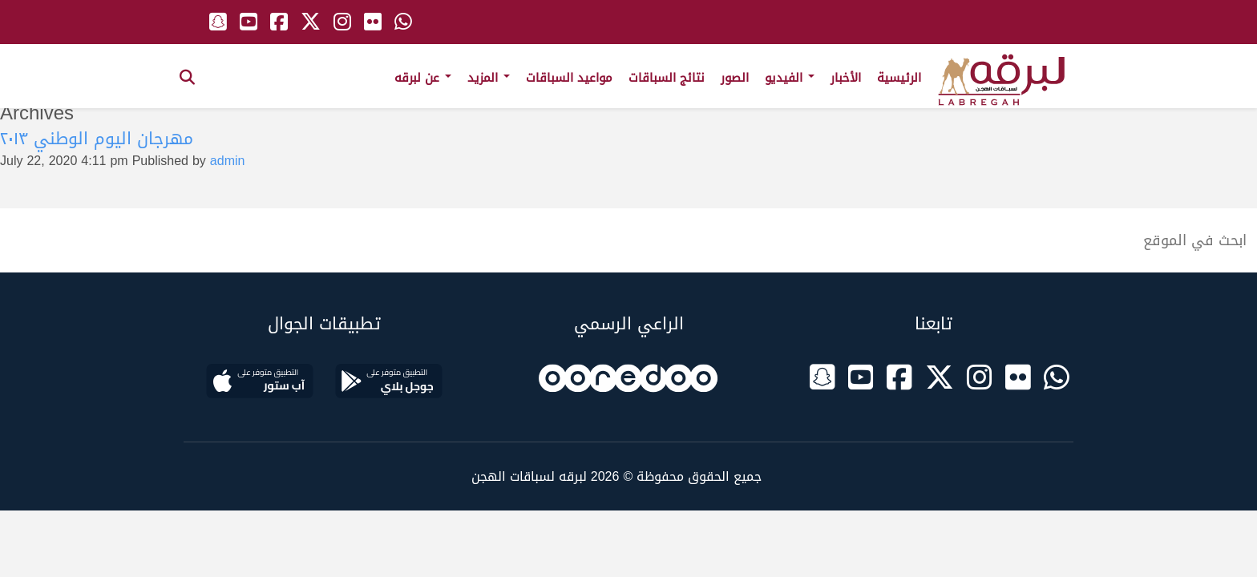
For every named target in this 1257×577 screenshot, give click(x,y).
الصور (735, 78)
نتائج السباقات (666, 78)
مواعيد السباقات (569, 78)
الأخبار (846, 78)
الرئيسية (899, 78)
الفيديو (789, 78)
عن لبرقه (422, 78)
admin (227, 160)
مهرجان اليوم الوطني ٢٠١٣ (96, 139)
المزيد (488, 78)
